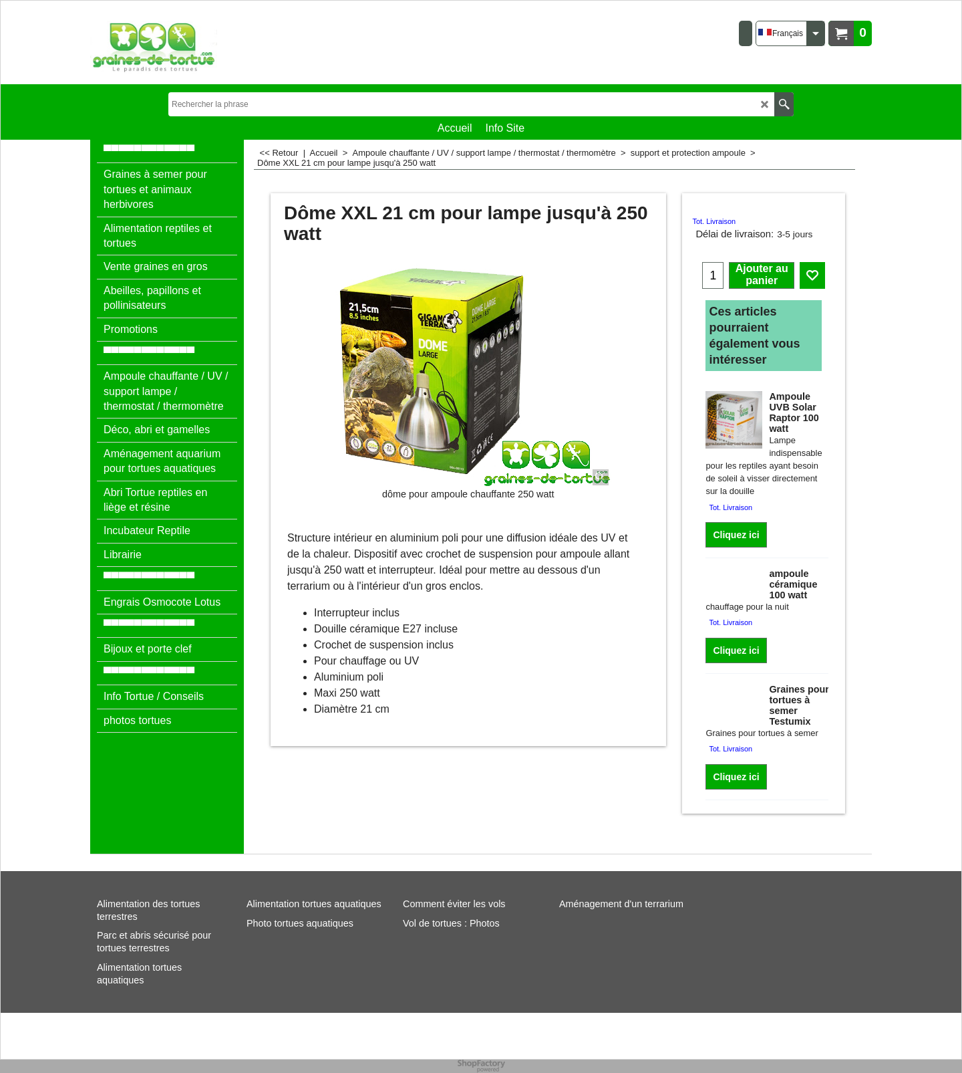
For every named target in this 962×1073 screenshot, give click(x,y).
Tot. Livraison (714, 221)
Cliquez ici (736, 534)
